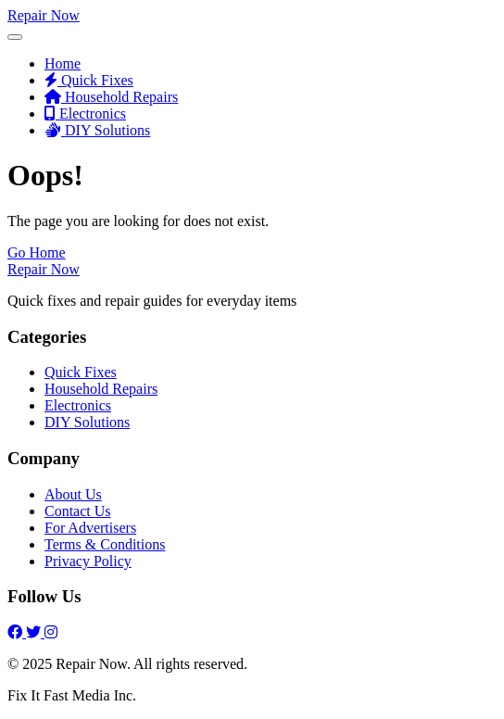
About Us (73, 494)
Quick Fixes (88, 80)
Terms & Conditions (104, 544)
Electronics (85, 113)
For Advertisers (90, 528)
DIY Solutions (97, 130)
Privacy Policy (88, 561)
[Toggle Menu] (14, 37)
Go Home (36, 252)
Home (62, 63)
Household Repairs (111, 97)
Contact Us (77, 511)
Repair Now (43, 15)
